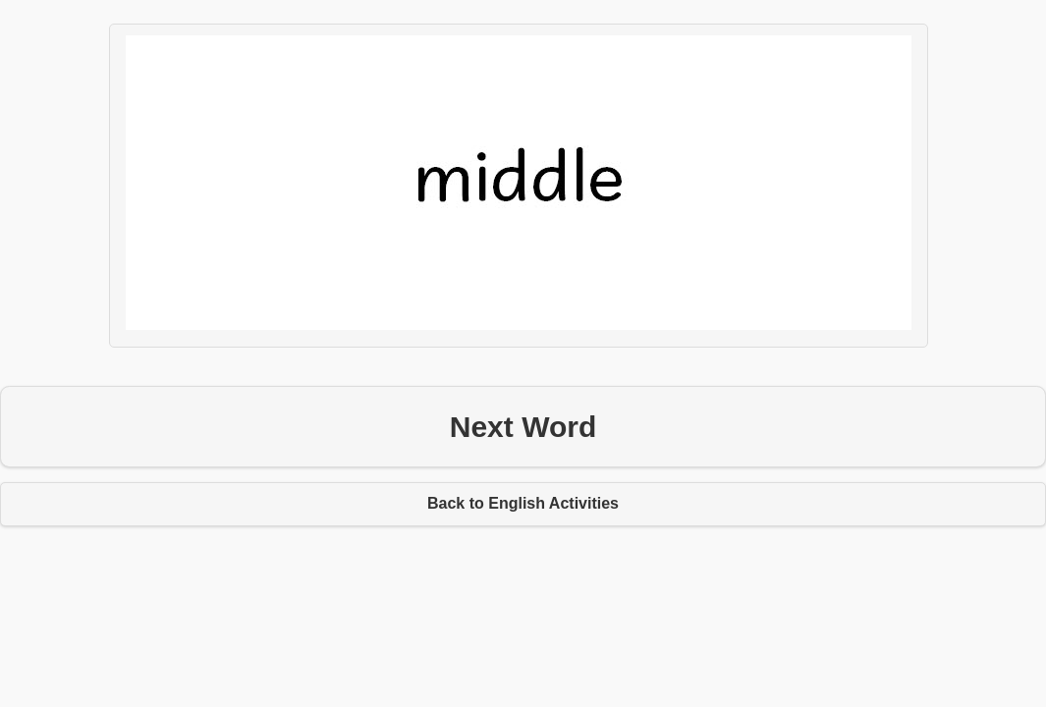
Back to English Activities (523, 503)
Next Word (523, 426)
